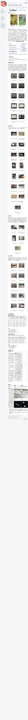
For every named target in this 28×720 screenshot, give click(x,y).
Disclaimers (19, 418)
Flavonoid (2, 17)
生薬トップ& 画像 (9, 8)
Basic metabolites (3, 18)
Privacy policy (9, 418)
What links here (3, 24)
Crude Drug (2, 19)
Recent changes (3, 11)
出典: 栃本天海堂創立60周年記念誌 (21, 10)
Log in (26, 0)
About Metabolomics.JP (14, 418)
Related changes (3, 25)
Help (1, 13)
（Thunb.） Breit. (14, 54)
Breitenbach (14, 59)
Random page (2, 12)
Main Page (2, 10)
